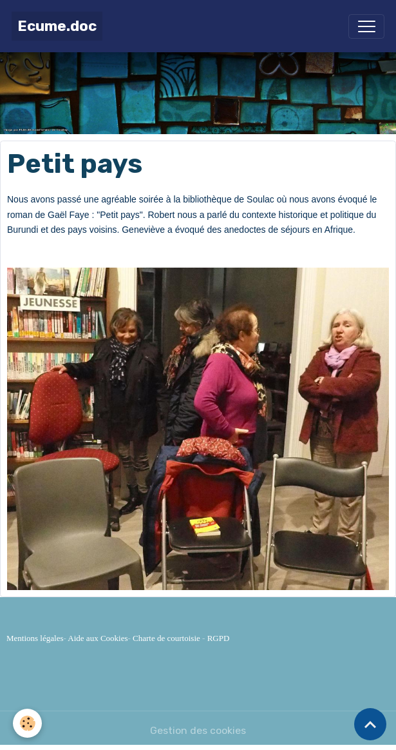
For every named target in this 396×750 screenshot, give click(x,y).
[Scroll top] (370, 724)
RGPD (218, 638)
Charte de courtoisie (166, 638)
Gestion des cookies (198, 730)
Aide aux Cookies (97, 638)
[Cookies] (27, 723)
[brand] (57, 26)
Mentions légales (34, 638)
